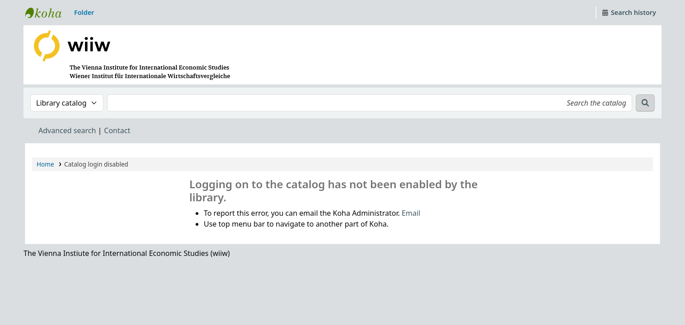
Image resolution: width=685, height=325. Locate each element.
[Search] (645, 102)
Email (411, 213)
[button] (84, 12)
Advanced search (67, 130)
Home (45, 164)
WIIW (47, 13)
